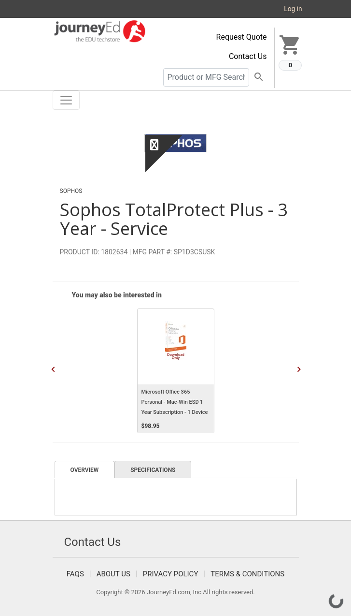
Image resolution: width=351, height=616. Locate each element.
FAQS (75, 574)
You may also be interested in (117, 295)
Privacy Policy (170, 574)
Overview (84, 470)
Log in (293, 9)
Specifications (152, 470)
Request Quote (241, 37)
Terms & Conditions (247, 574)
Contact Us (248, 56)
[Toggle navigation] (66, 100)
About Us (113, 574)
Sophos (71, 191)
